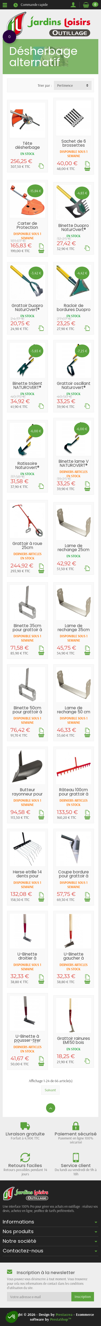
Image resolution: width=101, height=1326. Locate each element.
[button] (11, 1316)
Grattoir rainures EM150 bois (73, 1040)
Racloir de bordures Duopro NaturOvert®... (73, 309)
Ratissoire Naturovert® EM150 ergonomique (27, 469)
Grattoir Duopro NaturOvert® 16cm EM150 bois (27, 309)
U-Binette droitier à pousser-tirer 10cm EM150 (27, 960)
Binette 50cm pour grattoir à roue (27, 712)
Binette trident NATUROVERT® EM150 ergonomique (27, 389)
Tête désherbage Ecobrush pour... (27, 147)
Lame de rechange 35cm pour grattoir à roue (74, 632)
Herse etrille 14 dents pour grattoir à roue (27, 876)
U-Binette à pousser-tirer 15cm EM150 (27, 1040)
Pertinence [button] (65, 85)
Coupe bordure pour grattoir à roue (73, 876)
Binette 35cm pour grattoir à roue (27, 630)
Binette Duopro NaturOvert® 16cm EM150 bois (73, 229)
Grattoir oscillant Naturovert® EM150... (73, 387)
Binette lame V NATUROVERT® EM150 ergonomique (74, 467)
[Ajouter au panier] (87, 168)
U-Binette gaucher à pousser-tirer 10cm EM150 (73, 960)
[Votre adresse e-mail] (39, 1296)
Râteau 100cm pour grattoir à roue (73, 794)
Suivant (50, 1090)
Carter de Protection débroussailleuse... (29, 227)
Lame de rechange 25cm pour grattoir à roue (73, 551)
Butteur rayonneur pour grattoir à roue (27, 794)
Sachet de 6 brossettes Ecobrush (73, 145)
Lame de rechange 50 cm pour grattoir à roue (73, 714)
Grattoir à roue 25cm (27, 545)
